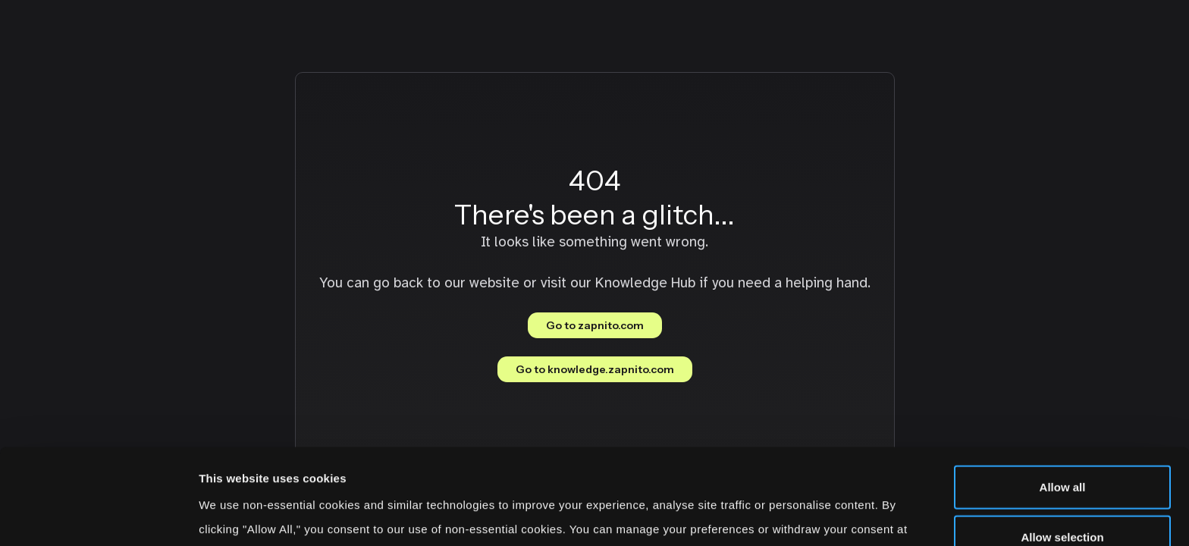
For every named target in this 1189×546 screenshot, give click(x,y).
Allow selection (1062, 447)
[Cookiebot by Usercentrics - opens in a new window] (98, 516)
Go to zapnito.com (595, 325)
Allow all (1063, 397)
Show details (796, 516)
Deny (1063, 496)
